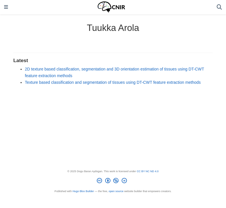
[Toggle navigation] (6, 7)
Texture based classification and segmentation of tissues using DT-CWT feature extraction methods (113, 82)
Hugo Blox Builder (83, 191)
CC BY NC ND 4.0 (148, 171)
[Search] (219, 7)
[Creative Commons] (113, 181)
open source (116, 191)
